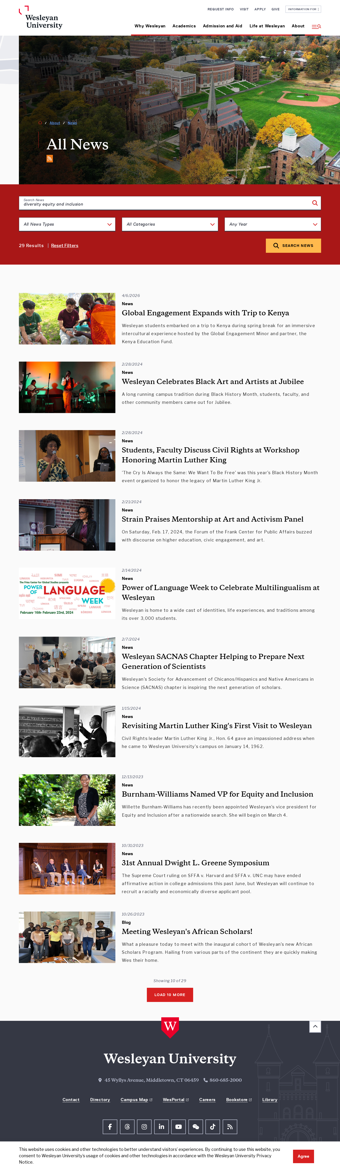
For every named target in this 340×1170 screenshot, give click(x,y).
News (72, 123)
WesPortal (174, 1099)
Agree (303, 1156)
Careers (207, 1099)
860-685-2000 (226, 1080)
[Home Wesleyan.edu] (54, 21)
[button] (314, 24)
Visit (244, 9)
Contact (71, 1099)
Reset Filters (64, 245)
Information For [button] (303, 9)
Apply (260, 9)
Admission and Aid (222, 26)
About (298, 26)
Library (269, 1099)
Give (276, 9)
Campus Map (134, 1099)
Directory (100, 1099)
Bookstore (237, 1099)
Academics (184, 26)
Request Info (221, 9)
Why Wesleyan (150, 26)
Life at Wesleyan (267, 26)
